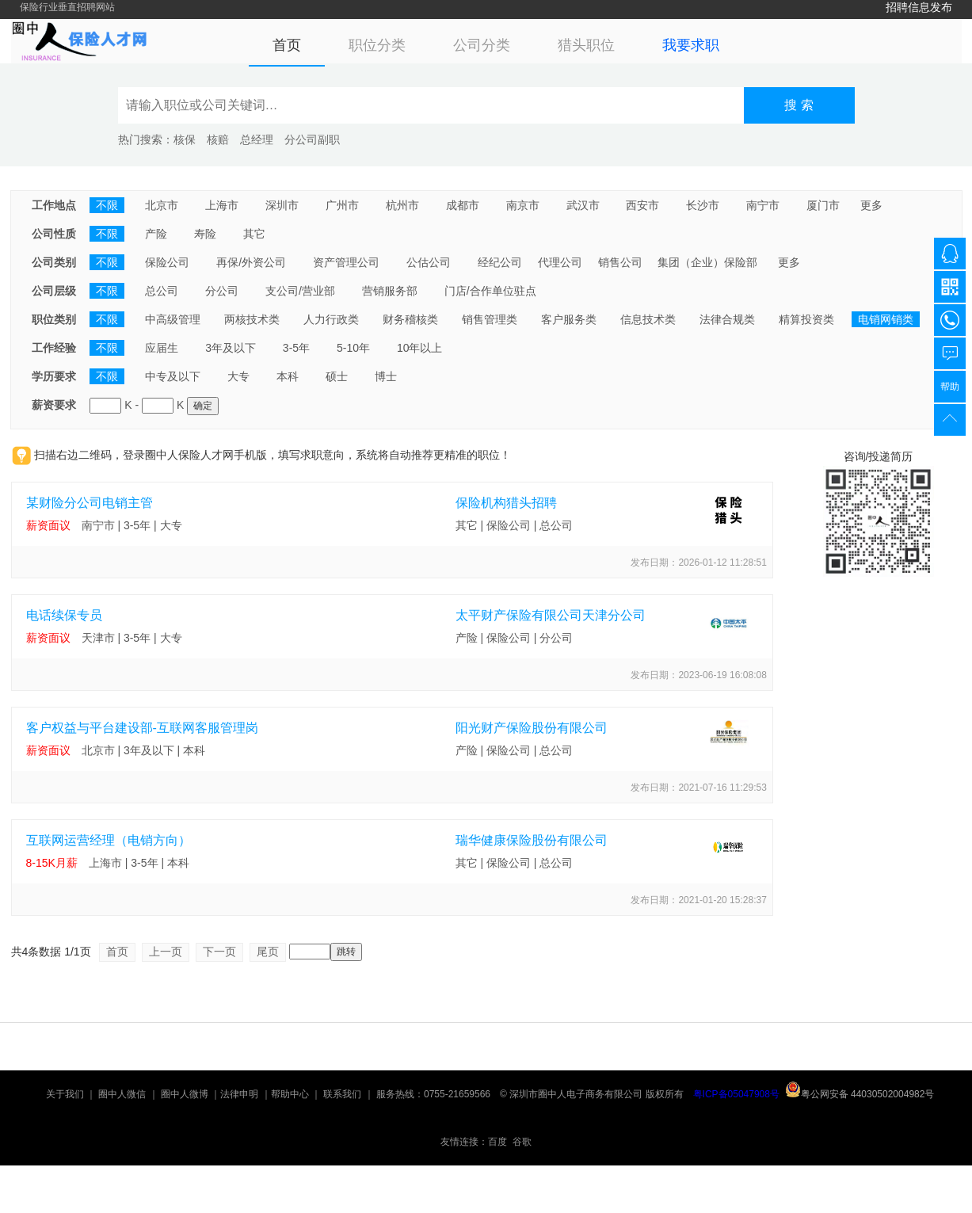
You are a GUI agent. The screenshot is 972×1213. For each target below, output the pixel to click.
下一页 (219, 951)
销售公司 (620, 262)
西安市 (642, 205)
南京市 (522, 205)
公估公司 (428, 262)
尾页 (268, 951)
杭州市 (402, 205)
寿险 (205, 233)
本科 (287, 376)
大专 (238, 376)
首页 (287, 45)
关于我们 (65, 1094)
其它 (254, 233)
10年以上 (420, 347)
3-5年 (296, 347)
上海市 (221, 205)
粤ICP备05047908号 (736, 1094)
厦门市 (823, 205)
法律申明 (239, 1094)
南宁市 (763, 205)
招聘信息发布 (919, 7)
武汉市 (583, 205)
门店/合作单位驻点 (490, 290)
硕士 (337, 376)
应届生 (161, 347)
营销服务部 (389, 290)
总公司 (161, 290)
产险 (156, 233)
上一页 (165, 951)
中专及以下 (172, 376)
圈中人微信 (122, 1094)
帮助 (949, 386)
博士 (386, 376)
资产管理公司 (346, 262)
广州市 (342, 205)
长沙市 (702, 205)
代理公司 (560, 262)
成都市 (462, 205)
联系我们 (342, 1094)
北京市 (161, 205)
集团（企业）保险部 (707, 262)
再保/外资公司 (251, 262)
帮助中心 (290, 1094)
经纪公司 (500, 262)
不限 (107, 205)
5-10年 (353, 347)
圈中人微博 (184, 1094)
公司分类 (481, 45)
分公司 (221, 290)
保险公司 (167, 262)
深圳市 (282, 205)
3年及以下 (230, 347)
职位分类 (377, 45)
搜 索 (798, 105)
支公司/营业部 (300, 290)
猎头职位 (586, 45)
